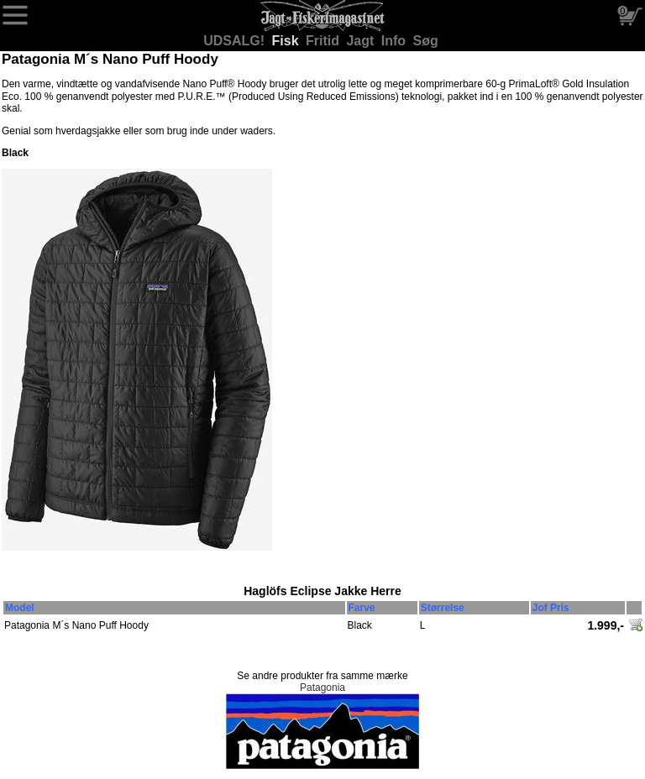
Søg (425, 41)
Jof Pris (550, 608)
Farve (362, 608)
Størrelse (442, 608)
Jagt (361, 41)
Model (19, 608)
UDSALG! (235, 41)
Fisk (287, 41)
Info (395, 41)
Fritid (324, 41)
